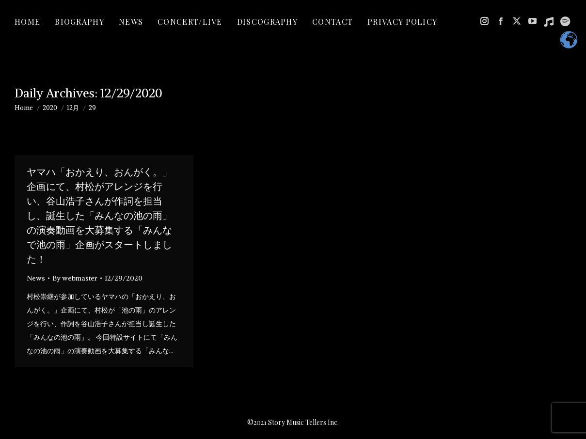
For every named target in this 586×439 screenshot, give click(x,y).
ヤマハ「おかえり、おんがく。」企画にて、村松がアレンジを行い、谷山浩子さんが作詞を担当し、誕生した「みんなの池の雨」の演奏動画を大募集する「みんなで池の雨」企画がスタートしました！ (99, 215)
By (74, 278)
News (36, 278)
